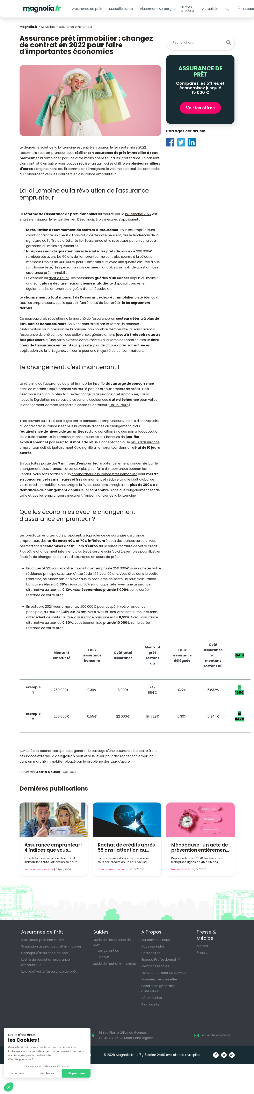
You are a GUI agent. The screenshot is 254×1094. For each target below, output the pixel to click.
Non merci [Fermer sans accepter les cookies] (18, 1073)
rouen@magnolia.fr (217, 1035)
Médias (202, 946)
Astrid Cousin (48, 772)
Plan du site (150, 1004)
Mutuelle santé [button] (121, 8)
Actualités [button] (210, 8)
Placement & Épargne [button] (158, 8)
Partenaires (150, 953)
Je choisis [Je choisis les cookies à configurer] (47, 1073)
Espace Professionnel (158, 959)
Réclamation (151, 997)
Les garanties (108, 950)
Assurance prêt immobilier (42, 939)
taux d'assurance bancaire (87, 617)
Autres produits (188, 9)
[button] (9, 1087)
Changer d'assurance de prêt (45, 953)
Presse (202, 952)
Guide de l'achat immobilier (115, 963)
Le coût (103, 957)
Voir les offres (200, 108)
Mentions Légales (155, 966)
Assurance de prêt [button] (87, 8)
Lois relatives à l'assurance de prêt (49, 971)
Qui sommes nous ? (156, 939)
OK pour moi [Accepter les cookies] (76, 1073)
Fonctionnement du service (163, 972)
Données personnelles (159, 979)
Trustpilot (192, 1054)
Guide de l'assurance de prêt (112, 942)
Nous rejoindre (152, 946)
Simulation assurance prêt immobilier (51, 946)
